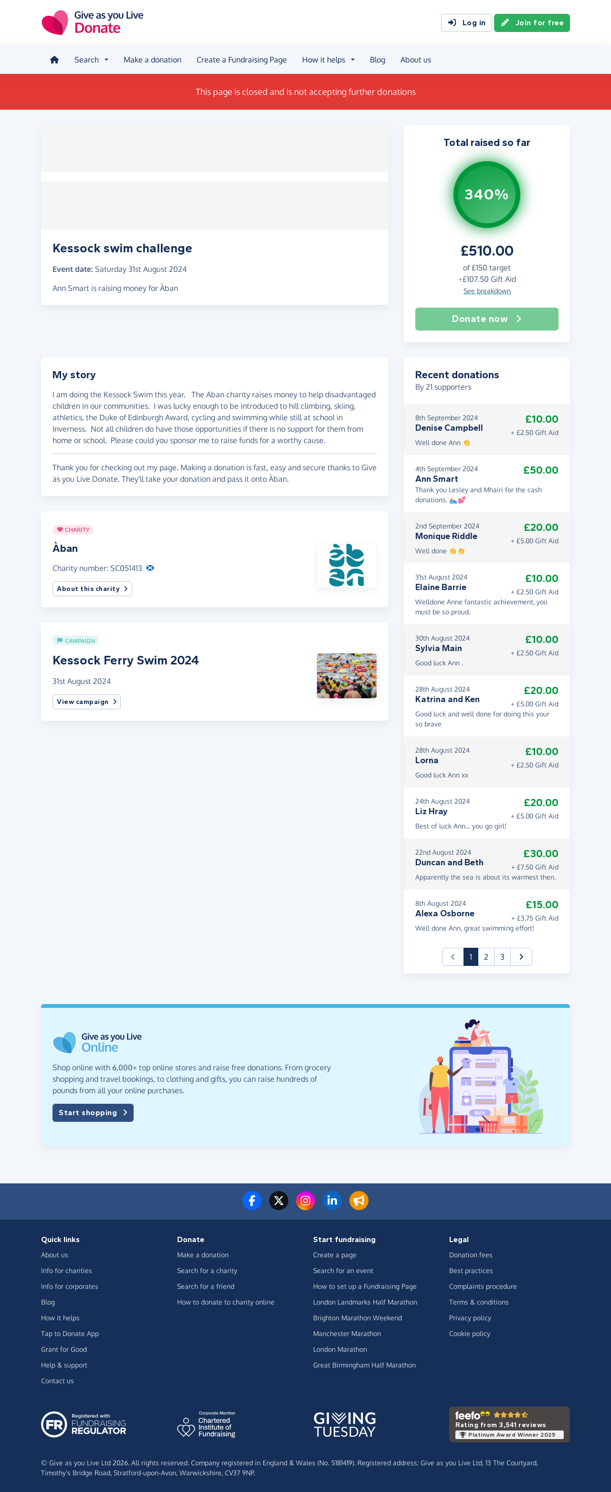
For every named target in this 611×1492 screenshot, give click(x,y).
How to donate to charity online (225, 1301)
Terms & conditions (479, 1301)
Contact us (57, 1380)
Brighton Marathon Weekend (357, 1317)
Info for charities (66, 1269)
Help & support (64, 1364)
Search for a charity (207, 1269)
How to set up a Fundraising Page (365, 1285)
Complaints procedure (483, 1285)
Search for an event (343, 1269)
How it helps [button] (322, 59)
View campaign (86, 701)
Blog (376, 59)
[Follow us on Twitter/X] (278, 1205)
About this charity (92, 587)
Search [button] (86, 59)
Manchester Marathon (347, 1332)
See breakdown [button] (487, 289)
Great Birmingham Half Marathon (364, 1364)
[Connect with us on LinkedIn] (332, 1205)
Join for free (532, 23)
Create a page (335, 1254)
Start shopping (93, 1111)
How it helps (60, 1317)
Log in (466, 23)
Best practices (471, 1269)
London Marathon (340, 1348)
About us (415, 59)
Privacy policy (470, 1317)
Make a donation (151, 59)
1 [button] (474, 954)
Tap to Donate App (70, 1332)
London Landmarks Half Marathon (365, 1301)
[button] (346, 563)
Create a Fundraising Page (241, 59)
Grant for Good (64, 1348)
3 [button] (502, 955)
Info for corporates (69, 1285)
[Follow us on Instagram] (305, 1205)
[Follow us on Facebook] (252, 1205)
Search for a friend (205, 1285)
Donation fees (471, 1254)
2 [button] (486, 955)
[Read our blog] (359, 1205)
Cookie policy (469, 1332)
